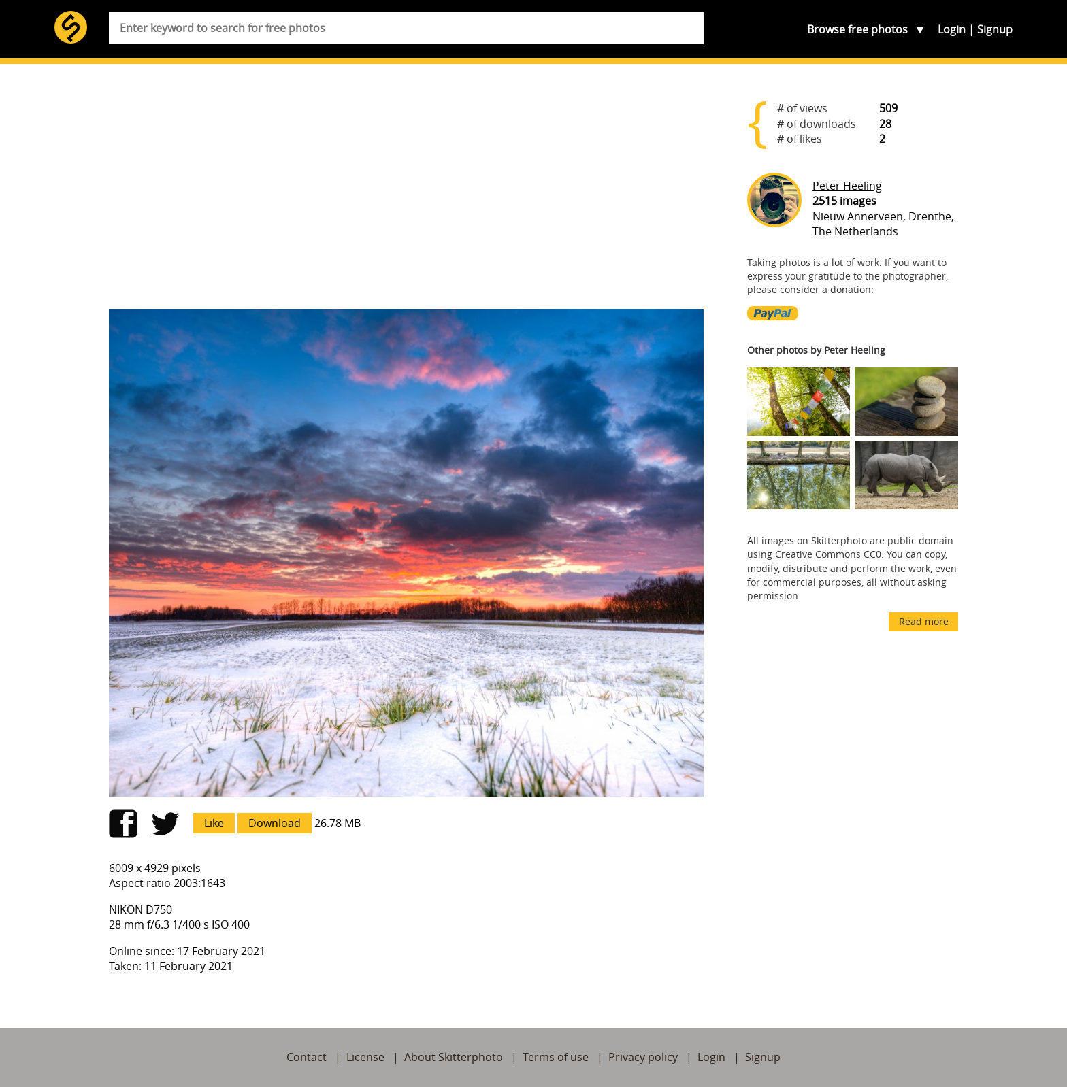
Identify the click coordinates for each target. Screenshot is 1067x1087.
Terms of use (556, 1057)
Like (214, 823)
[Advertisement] (406, 192)
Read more (924, 621)
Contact (306, 1057)
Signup (995, 29)
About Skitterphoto (453, 1057)
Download (274, 823)
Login (952, 29)
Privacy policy (643, 1057)
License (365, 1057)
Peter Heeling (847, 185)
